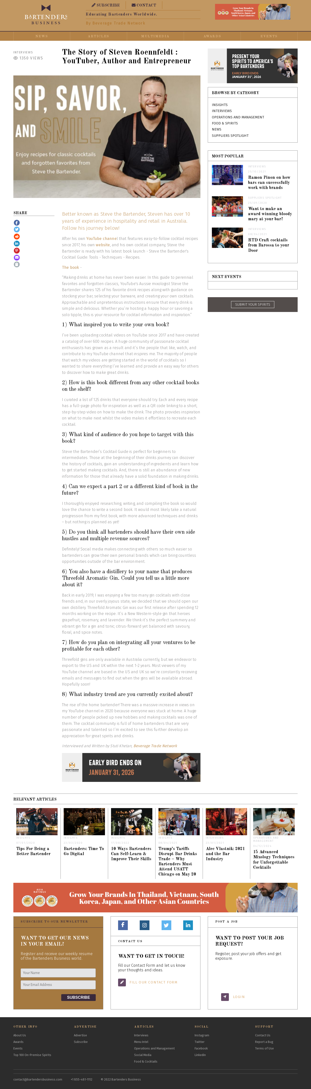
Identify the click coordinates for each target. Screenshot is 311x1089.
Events (269, 36)
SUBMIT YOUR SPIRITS (252, 305)
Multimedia (155, 36)
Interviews (23, 52)
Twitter (200, 1042)
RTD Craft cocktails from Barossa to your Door (268, 245)
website (103, 245)
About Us (19, 1035)
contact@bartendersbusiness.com (37, 1079)
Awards (212, 36)
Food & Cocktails (145, 1061)
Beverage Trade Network (155, 746)
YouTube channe (101, 238)
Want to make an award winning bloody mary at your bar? (270, 214)
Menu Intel (141, 1042)
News (41, 36)
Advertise (80, 1035)
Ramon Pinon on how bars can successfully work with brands (269, 183)
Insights (220, 105)
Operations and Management (238, 117)
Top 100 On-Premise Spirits (32, 1055)
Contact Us (262, 1035)
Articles (98, 36)
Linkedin (200, 1055)
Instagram (202, 1035)
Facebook (201, 1048)
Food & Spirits (225, 123)
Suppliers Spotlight (230, 136)
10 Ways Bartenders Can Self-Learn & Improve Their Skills (131, 854)
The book (70, 267)
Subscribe (81, 1042)
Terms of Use (264, 1048)
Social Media (142, 1055)
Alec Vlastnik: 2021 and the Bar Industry (225, 854)
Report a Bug (264, 1042)
